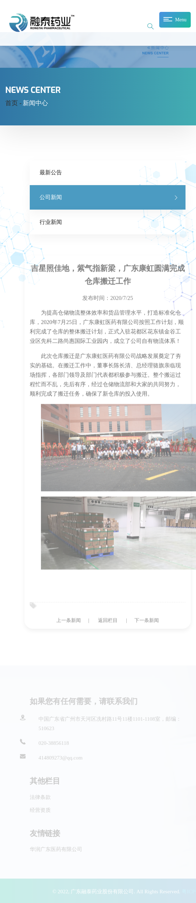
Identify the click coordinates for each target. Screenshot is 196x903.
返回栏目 (108, 623)
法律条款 (40, 797)
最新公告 (51, 172)
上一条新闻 (68, 623)
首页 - (13, 103)
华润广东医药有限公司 (56, 850)
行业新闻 (51, 222)
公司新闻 (51, 197)
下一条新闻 (146, 623)
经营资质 (40, 811)
